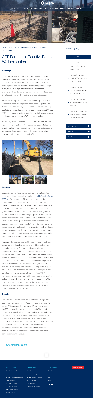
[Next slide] (52, 157)
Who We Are (51, 371)
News (49, 380)
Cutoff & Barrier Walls (11, 371)
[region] (46, 21)
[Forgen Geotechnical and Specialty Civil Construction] (47, 3)
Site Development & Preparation (35, 377)
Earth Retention (10, 392)
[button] (27, 157)
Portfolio (12, 47)
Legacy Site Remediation (33, 386)
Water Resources (31, 371)
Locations (50, 374)
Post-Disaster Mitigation (12, 389)
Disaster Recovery (32, 374)
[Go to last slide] (3, 157)
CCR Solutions (31, 383)
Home (4, 47)
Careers (50, 377)
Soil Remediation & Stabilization (14, 377)
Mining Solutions (31, 380)
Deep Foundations (11, 380)
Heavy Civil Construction (12, 374)
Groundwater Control (11, 383)
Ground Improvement (12, 386)
